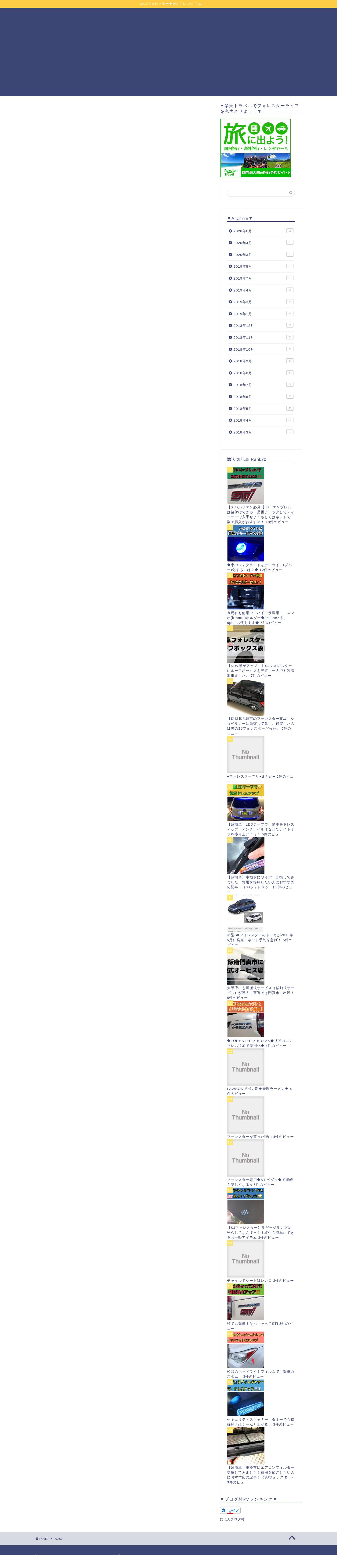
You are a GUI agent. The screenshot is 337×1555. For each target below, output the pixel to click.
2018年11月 (263, 337)
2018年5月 (263, 408)
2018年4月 (263, 420)
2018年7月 (263, 384)
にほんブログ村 (232, 1519)
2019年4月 (263, 290)
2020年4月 (263, 242)
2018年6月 (263, 396)
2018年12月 (263, 325)
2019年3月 (263, 301)
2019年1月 (263, 313)
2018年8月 (263, 372)
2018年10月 (263, 349)
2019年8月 (263, 266)
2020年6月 (263, 230)
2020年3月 (263, 254)
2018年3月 (263, 432)
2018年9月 (263, 360)
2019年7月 (263, 278)
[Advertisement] (168, 63)
